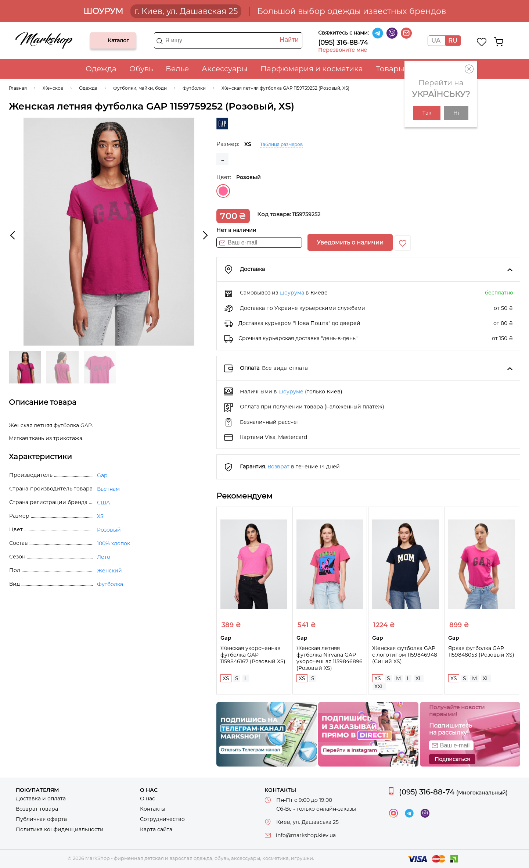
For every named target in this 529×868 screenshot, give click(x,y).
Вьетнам (108, 489)
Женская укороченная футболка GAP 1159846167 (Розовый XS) (252, 655)
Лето (103, 557)
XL (418, 678)
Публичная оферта (41, 819)
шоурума (292, 292)
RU (452, 40)
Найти (289, 39)
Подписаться (452, 759)
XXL (379, 686)
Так (426, 113)
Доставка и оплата (41, 798)
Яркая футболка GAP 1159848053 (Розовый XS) (481, 651)
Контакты (152, 809)
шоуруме (290, 391)
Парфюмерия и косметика (311, 68)
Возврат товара (37, 809)
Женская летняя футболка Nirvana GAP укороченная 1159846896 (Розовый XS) (329, 658)
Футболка (110, 584)
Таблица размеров (281, 144)
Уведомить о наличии (350, 242)
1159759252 (306, 214)
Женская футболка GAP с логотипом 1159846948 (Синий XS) (404, 655)
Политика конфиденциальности (60, 829)
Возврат (278, 466)
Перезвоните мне (342, 50)
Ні (456, 113)
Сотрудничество (162, 819)
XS (226, 678)
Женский (109, 570)
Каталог (101, 40)
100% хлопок (113, 543)
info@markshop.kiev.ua (306, 835)
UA (435, 40)
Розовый (223, 191)
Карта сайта (156, 829)
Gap (102, 475)
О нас (147, 798)
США (103, 502)
